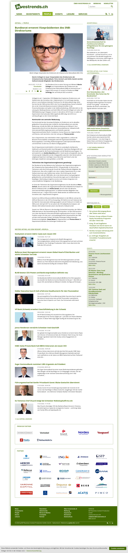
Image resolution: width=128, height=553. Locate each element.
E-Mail (91, 184)
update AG (71, 523)
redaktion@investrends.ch (97, 517)
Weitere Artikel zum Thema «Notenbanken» (97, 72)
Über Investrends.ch (82, 3)
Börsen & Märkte (44, 513)
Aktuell (18, 23)
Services (82, 14)
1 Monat (105, 207)
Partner (20, 451)
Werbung (97, 3)
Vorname (92, 171)
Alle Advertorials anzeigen (98, 65)
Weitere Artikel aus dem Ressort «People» (31, 229)
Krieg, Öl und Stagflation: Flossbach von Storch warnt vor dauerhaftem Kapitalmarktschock (101, 226)
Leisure (70, 14)
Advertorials (92, 23)
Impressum (67, 513)
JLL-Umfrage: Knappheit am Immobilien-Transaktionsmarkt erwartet (100, 238)
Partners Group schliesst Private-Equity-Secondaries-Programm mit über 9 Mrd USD (101, 218)
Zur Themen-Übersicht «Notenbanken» (95, 148)
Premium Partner (24, 426)
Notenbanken (37, 86)
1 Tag (89, 207)
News (19, 14)
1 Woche (97, 207)
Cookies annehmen (117, 548)
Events (59, 14)
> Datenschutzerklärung (33, 551)
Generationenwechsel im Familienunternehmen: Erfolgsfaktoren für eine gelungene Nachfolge (100, 45)
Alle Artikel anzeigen (24, 419)
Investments (33, 14)
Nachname (93, 177)
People (47, 14)
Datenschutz (68, 517)
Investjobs (42, 515)
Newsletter (108, 3)
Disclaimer (67, 515)
